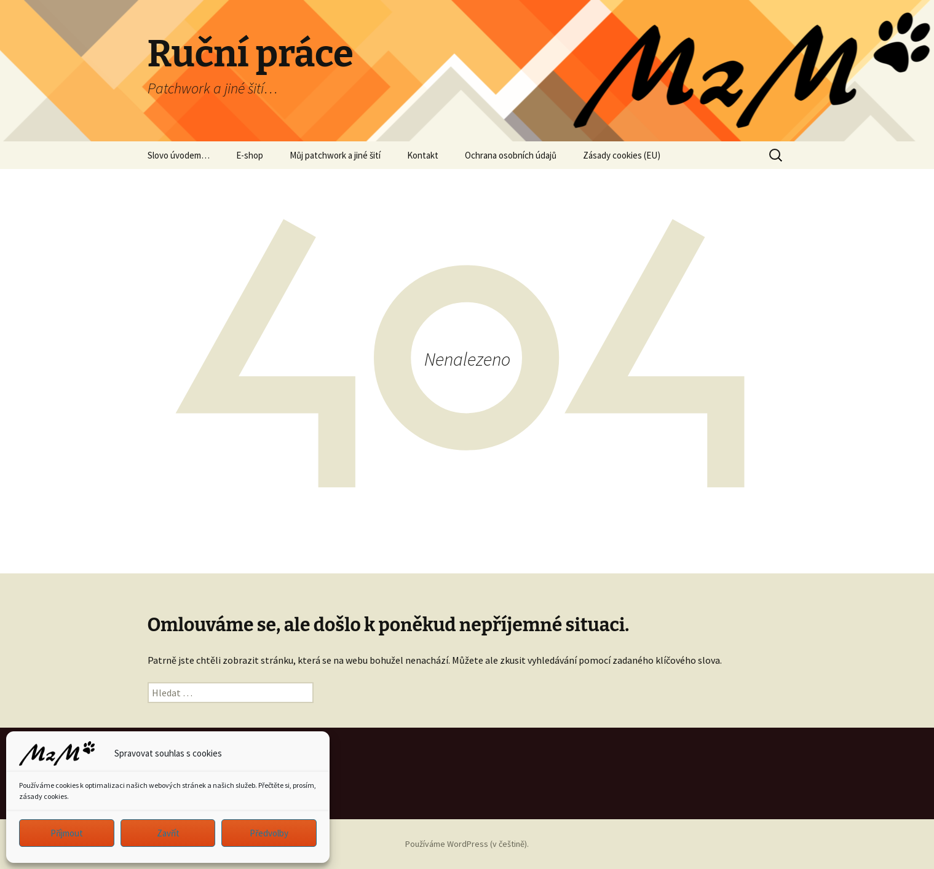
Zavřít (168, 833)
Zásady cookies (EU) (621, 155)
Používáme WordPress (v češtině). (467, 843)
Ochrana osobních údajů (510, 155)
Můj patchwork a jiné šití (335, 155)
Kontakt (422, 155)
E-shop (249, 155)
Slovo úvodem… (179, 155)
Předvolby (269, 833)
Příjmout (66, 833)
